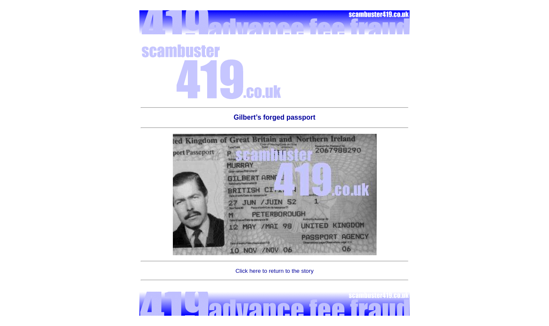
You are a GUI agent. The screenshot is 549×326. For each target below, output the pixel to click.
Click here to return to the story (274, 271)
